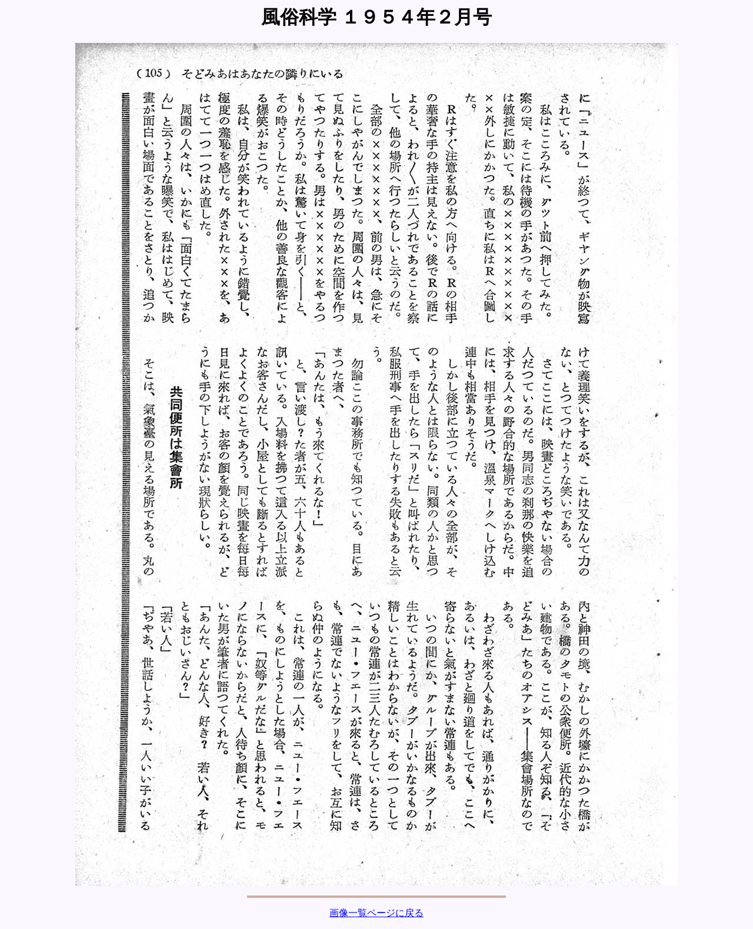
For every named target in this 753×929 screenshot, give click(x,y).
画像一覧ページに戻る (376, 913)
